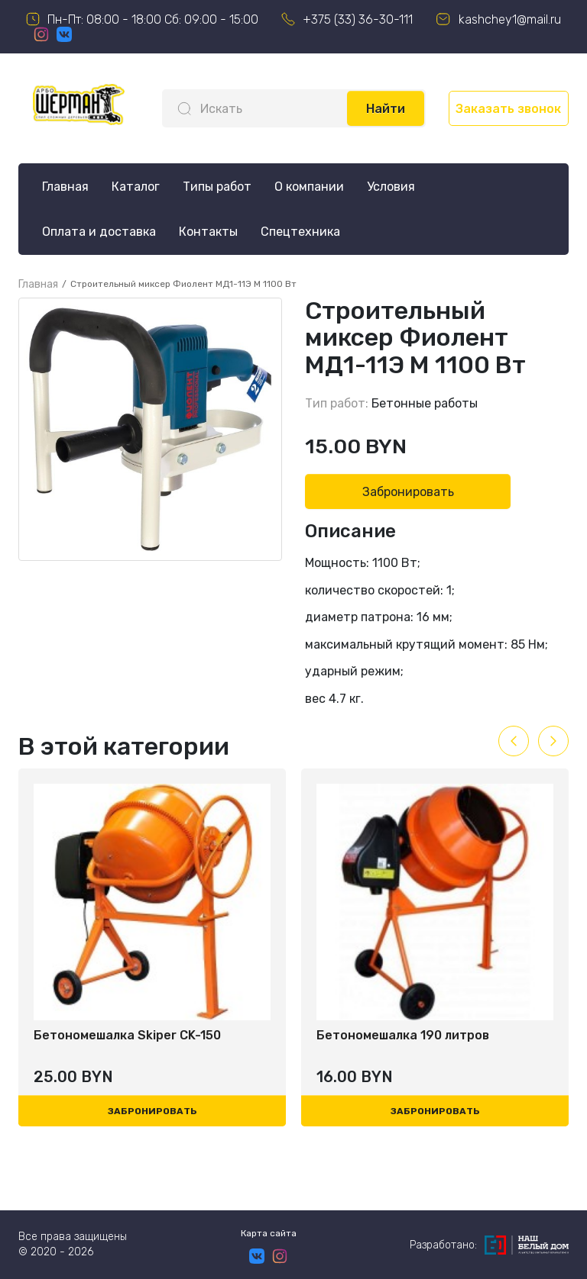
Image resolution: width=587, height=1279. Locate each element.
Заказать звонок (508, 108)
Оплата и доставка (99, 231)
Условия (391, 186)
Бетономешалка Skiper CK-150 (127, 1035)
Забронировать (408, 492)
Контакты (208, 231)
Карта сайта (269, 1233)
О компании (309, 186)
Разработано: (489, 1245)
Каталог (136, 186)
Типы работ (217, 186)
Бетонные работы (424, 403)
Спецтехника (300, 231)
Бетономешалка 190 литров (402, 1035)
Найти (385, 108)
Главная (65, 186)
